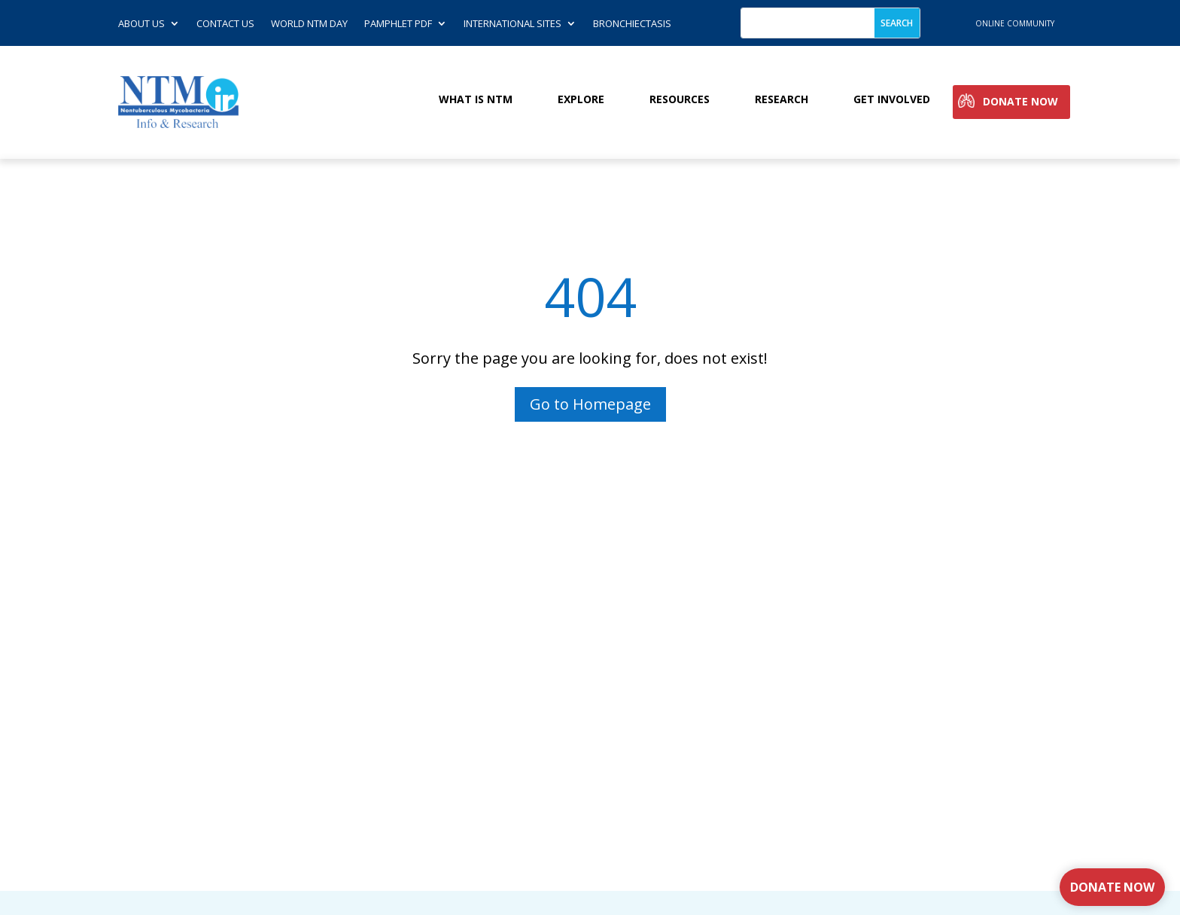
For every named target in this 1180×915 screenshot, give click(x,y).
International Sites (512, 24)
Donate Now (1020, 102)
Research (781, 99)
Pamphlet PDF (398, 24)
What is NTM (475, 99)
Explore (581, 99)
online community (1014, 23)
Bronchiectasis (632, 24)
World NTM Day (309, 24)
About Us (141, 24)
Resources (679, 99)
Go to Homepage (590, 404)
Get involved (891, 99)
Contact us (225, 24)
